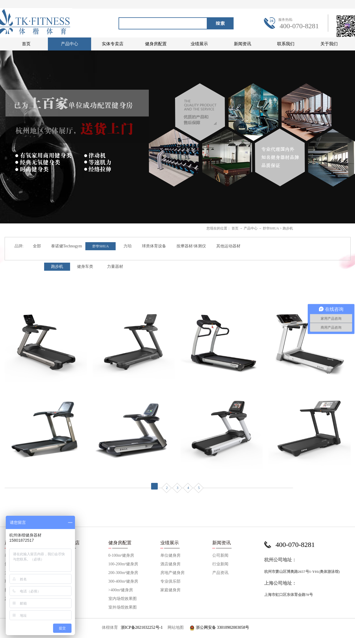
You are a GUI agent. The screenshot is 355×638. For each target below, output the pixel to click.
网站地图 (175, 627)
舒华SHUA (271, 228)
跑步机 (288, 228)
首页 (26, 44)
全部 (37, 246)
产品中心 (251, 228)
